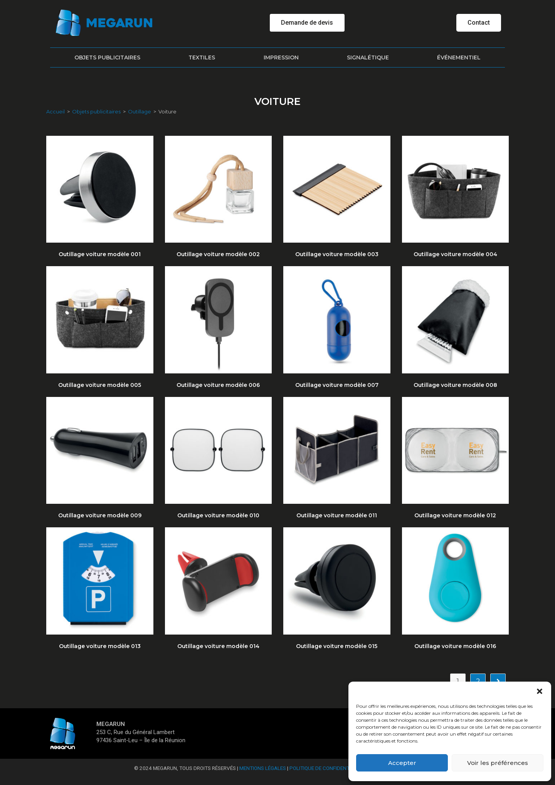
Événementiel (459, 57)
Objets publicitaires (107, 57)
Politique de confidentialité (326, 768)
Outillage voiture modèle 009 (99, 515)
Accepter (402, 762)
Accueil (55, 111)
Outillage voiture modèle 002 (218, 254)
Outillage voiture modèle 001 (100, 254)
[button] (539, 691)
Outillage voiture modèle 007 (336, 385)
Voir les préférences (497, 762)
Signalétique (368, 57)
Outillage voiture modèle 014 (218, 646)
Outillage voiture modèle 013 (100, 646)
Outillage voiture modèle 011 (336, 515)
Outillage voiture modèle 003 (336, 254)
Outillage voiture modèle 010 (218, 515)
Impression (281, 57)
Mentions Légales (262, 768)
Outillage (139, 111)
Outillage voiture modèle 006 (218, 385)
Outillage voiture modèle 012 (455, 515)
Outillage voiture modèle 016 (455, 646)
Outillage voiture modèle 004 (455, 254)
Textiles (201, 57)
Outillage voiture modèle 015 (336, 646)
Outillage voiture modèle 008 (455, 385)
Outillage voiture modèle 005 (99, 385)
